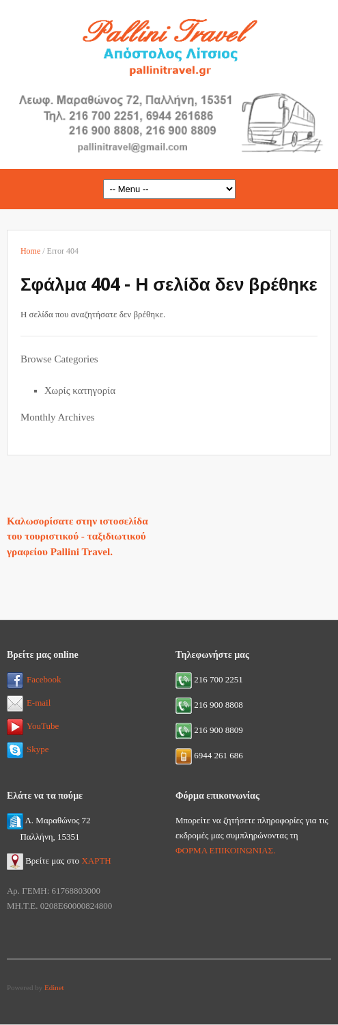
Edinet (54, 987)
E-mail (29, 702)
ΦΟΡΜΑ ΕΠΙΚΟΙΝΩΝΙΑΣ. (225, 850)
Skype (28, 749)
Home (30, 251)
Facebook (34, 679)
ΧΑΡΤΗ (96, 860)
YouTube (33, 726)
